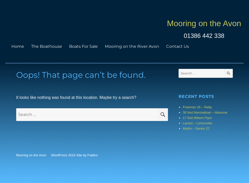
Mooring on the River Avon (132, 46)
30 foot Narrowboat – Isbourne (205, 112)
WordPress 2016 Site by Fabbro (74, 155)
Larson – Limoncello (197, 123)
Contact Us (177, 46)
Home (17, 46)
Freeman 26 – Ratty (197, 107)
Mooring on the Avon (204, 23)
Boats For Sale (83, 46)
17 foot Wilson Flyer (197, 118)
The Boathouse (46, 46)
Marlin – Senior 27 (196, 128)
